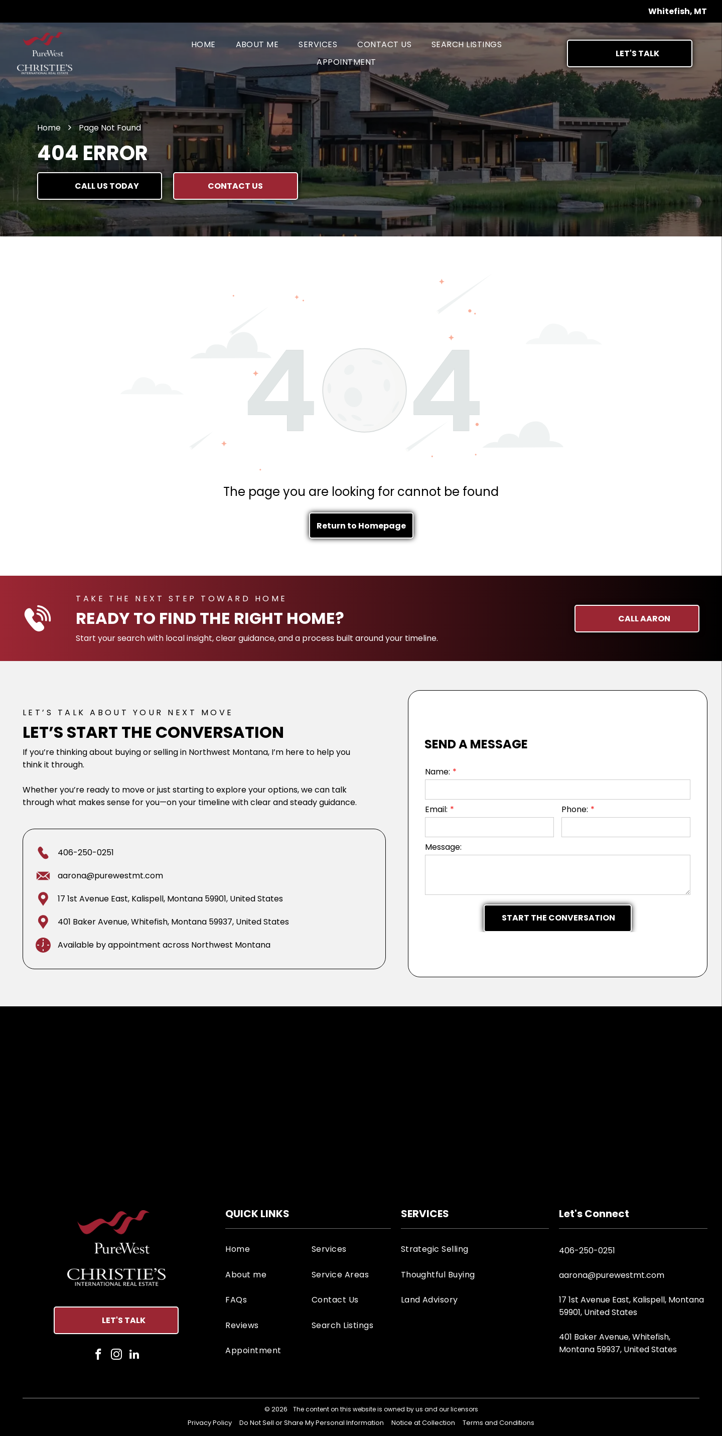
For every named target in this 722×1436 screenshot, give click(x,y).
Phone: (574, 809)
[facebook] (98, 1355)
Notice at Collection (423, 1422)
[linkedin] (134, 1355)
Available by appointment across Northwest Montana (164, 945)
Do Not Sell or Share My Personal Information (311, 1422)
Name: (437, 771)
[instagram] (116, 1355)
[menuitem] (203, 44)
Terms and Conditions (498, 1422)
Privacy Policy (210, 1422)
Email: (436, 809)
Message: (443, 847)
